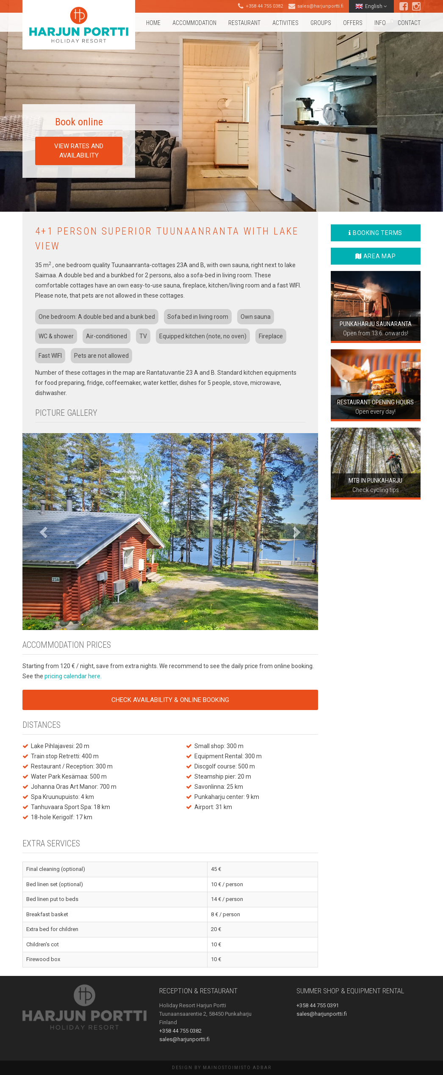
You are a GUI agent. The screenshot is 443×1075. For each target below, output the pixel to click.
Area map (375, 256)
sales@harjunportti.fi (320, 6)
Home (153, 22)
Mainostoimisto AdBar (237, 1067)
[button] (44, 531)
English (371, 6)
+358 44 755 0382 (264, 6)
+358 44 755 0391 (317, 1005)
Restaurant (244, 22)
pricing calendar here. (73, 676)
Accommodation (194, 22)
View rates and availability (78, 150)
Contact (409, 22)
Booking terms (375, 232)
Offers (353, 22)
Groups (320, 22)
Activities (285, 22)
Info (380, 22)
